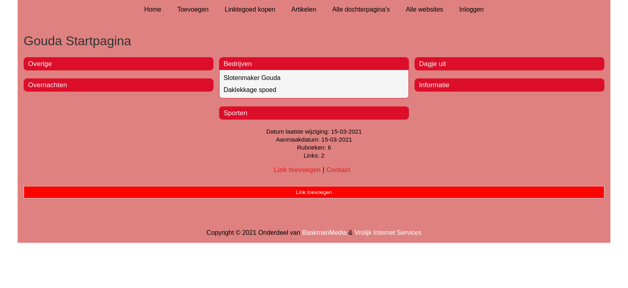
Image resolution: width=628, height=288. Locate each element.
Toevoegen (193, 9)
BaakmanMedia (324, 232)
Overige (40, 64)
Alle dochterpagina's (361, 9)
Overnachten (47, 85)
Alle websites (424, 9)
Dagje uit (432, 64)
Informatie (434, 85)
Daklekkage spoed (249, 89)
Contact (338, 169)
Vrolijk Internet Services (387, 232)
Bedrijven (237, 64)
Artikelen (303, 9)
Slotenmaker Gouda (251, 77)
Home (152, 9)
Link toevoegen (297, 169)
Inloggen (471, 9)
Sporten (235, 113)
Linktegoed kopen (250, 9)
